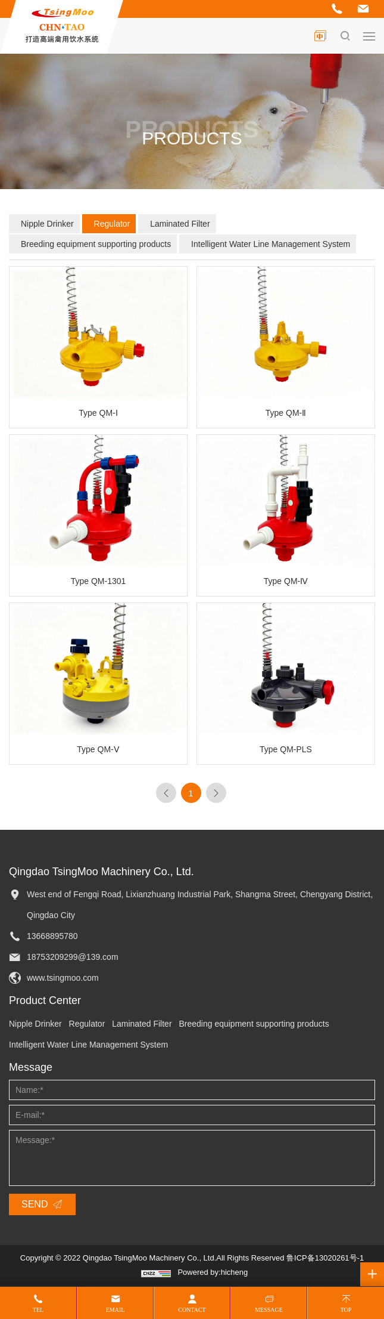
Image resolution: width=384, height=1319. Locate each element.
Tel (38, 1309)
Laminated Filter (180, 223)
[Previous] (166, 793)
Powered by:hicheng (212, 1272)
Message (269, 1309)
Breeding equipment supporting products (96, 244)
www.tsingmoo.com (63, 978)
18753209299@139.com (72, 957)
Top (346, 1309)
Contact (191, 1309)
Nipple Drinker (47, 223)
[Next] (216, 793)
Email (115, 1309)
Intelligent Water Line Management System (270, 244)
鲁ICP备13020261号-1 (325, 1257)
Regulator (112, 223)
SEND (34, 1204)
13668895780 (52, 936)
